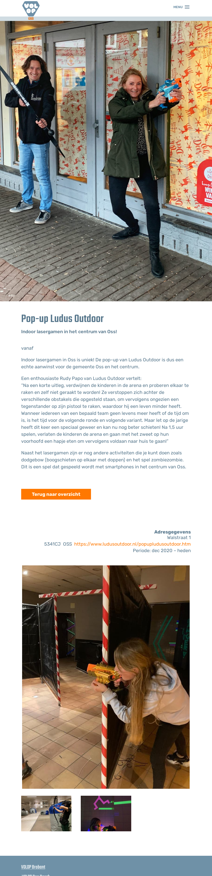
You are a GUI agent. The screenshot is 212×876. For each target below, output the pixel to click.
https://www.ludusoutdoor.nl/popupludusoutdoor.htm (132, 544)
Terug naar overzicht (56, 494)
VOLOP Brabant (33, 867)
